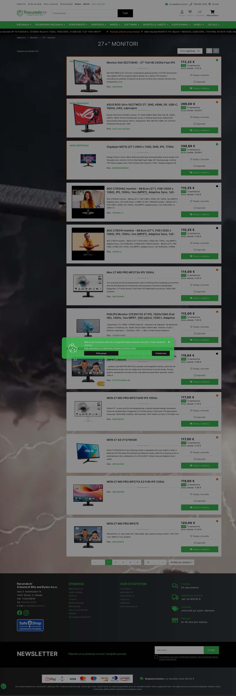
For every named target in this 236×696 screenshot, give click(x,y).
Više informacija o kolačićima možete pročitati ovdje (110, 348)
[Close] (101, 353)
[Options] (161, 353)
